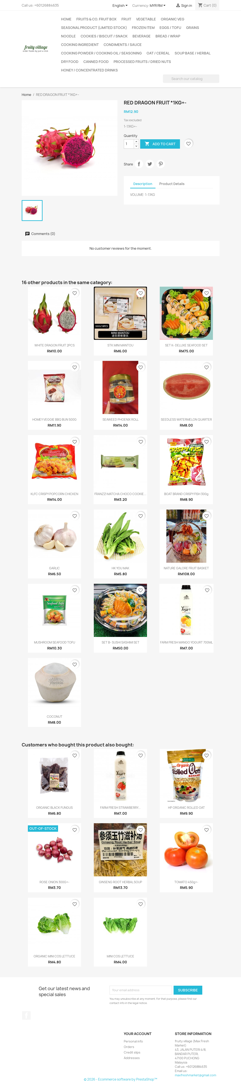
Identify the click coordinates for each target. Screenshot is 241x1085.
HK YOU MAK (120, 568)
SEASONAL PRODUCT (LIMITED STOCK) (94, 27)
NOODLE (68, 36)
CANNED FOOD (96, 61)
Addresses (132, 1058)
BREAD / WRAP (167, 36)
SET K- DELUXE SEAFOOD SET (186, 345)
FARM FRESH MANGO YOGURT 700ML (186, 642)
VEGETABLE (146, 19)
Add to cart (160, 144)
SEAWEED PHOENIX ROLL (120, 419)
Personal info (133, 1041)
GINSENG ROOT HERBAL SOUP (120, 882)
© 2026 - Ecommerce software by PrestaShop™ (120, 1079)
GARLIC (54, 568)
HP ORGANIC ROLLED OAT (186, 808)
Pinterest (160, 164)
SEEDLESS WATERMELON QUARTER (186, 419)
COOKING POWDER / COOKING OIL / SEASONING (101, 53)
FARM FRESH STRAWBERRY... (120, 808)
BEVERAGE (142, 36)
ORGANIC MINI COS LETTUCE (54, 956)
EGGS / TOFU (170, 27)
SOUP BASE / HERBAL (193, 53)
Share (139, 164)
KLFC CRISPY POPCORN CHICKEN (54, 494)
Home (66, 19)
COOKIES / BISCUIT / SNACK (104, 36)
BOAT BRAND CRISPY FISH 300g (186, 494)
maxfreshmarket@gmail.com (195, 1075)
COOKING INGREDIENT (80, 44)
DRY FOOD (69, 61)
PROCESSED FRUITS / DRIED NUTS (142, 61)
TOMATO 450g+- (186, 882)
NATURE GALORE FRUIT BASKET (186, 568)
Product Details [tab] (171, 184)
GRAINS (192, 27)
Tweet (149, 164)
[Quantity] (129, 144)
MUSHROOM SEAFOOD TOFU (54, 642)
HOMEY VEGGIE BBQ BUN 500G (54, 419)
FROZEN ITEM (143, 27)
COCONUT (54, 717)
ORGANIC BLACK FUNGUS (54, 808)
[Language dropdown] (121, 5)
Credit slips (132, 1052)
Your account (137, 1033)
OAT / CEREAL (158, 53)
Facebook (26, 1015)
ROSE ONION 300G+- (54, 882)
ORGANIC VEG (172, 19)
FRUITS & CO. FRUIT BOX (96, 19)
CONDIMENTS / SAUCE (123, 44)
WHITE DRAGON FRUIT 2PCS (54, 345)
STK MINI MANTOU (120, 345)
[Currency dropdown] (158, 5)
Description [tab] (142, 184)
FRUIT (126, 19)
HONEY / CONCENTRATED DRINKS (89, 70)
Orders (129, 1047)
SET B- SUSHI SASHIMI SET (120, 642)
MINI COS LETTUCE (120, 956)
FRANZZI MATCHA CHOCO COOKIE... (120, 494)
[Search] (191, 78)
